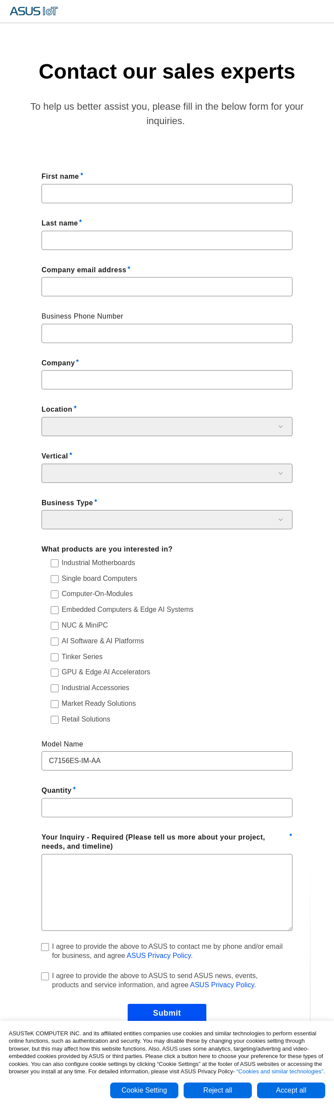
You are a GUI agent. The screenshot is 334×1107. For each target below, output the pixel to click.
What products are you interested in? (107, 549)
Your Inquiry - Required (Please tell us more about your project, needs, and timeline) (153, 841)
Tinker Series (82, 656)
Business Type (67, 503)
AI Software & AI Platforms (103, 641)
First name (60, 176)
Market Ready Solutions (99, 703)
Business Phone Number (82, 316)
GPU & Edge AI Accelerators (106, 672)
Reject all (217, 1090)
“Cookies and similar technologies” (280, 1071)
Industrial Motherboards (98, 562)
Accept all (291, 1090)
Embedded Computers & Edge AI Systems (127, 609)
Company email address (84, 270)
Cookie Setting (144, 1090)
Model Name (63, 744)
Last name (60, 223)
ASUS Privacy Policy (159, 955)
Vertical (55, 456)
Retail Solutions (86, 719)
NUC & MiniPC (85, 625)
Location (57, 409)
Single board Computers (99, 578)
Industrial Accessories (95, 687)
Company (58, 363)
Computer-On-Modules (97, 593)
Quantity (57, 790)
